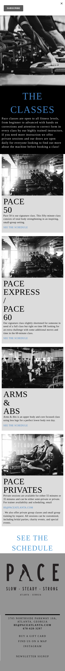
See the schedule (15, 227)
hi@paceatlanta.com (18, 507)
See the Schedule (32, 543)
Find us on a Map (32, 641)
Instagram (32, 646)
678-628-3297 (32, 628)
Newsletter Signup (32, 656)
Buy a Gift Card (32, 636)
